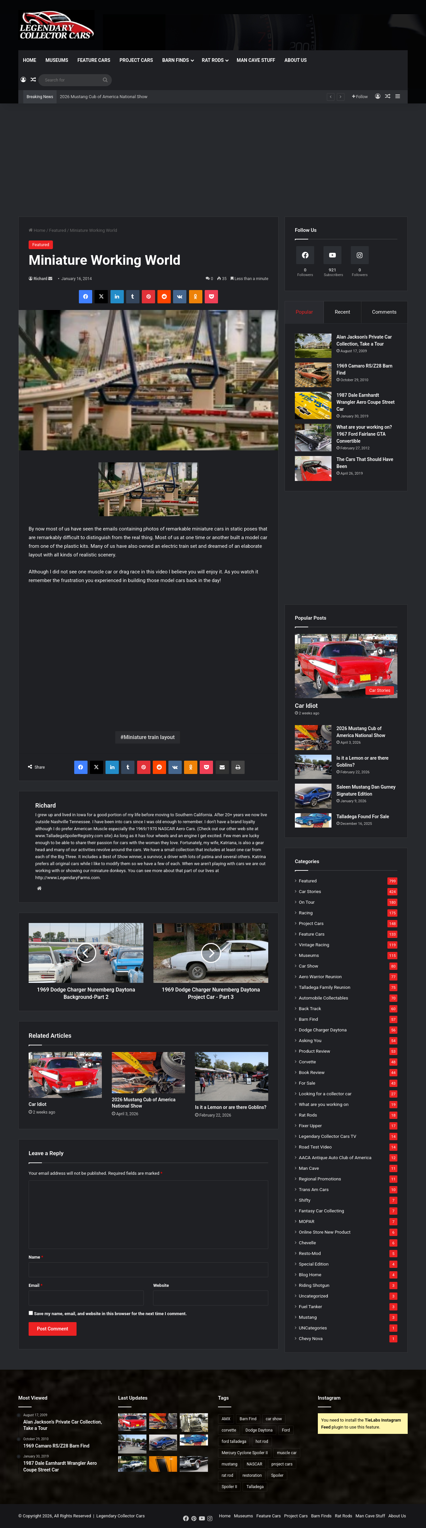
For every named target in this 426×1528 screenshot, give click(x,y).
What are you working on (323, 1104)
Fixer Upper (310, 1125)
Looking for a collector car (325, 1093)
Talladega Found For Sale (362, 816)
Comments (384, 312)
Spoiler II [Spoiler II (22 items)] (229, 1486)
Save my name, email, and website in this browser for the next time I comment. (110, 1313)
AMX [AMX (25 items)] (226, 1419)
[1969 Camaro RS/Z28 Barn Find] (313, 375)
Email (36, 1285)
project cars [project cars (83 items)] (282, 1464)
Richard (40, 278)
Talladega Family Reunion (324, 987)
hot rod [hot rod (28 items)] (262, 1441)
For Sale (307, 1083)
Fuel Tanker (310, 1306)
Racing (306, 912)
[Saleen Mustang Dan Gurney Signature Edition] (313, 796)
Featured (57, 230)
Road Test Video (315, 1146)
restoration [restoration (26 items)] (252, 1475)
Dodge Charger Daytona (323, 1029)
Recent (342, 312)
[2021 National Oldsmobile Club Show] (194, 1464)
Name (36, 1257)
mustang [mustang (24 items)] (229, 1464)
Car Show (308, 966)
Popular (304, 312)
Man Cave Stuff (256, 60)
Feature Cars (94, 60)
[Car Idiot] (65, 1075)
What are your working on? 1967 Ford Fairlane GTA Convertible (364, 434)
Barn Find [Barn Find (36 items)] (248, 1419)
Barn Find (308, 1019)
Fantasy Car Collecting (321, 1210)
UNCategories (313, 1327)
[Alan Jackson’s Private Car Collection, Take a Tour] (313, 346)
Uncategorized (313, 1296)
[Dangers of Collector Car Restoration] (194, 1422)
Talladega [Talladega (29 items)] (255, 1486)
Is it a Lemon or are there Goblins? (230, 1107)
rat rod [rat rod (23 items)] (227, 1475)
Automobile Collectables (323, 997)
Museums (57, 60)
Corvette (307, 1061)
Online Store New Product (324, 1232)
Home (29, 60)
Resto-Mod (310, 1253)
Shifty (305, 1200)
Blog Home (310, 1274)
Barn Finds (175, 60)
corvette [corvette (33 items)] (229, 1430)
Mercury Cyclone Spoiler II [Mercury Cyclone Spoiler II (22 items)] (245, 1453)
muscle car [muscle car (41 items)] (287, 1453)
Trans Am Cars (314, 1189)
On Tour (307, 902)
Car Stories (310, 891)
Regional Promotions (320, 1178)
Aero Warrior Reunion (320, 976)
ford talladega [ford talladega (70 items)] (234, 1441)
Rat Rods (213, 60)
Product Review (314, 1051)
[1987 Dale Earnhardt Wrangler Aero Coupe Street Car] (313, 405)
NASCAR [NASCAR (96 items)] (254, 1464)
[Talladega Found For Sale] (313, 820)
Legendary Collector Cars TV (327, 1136)
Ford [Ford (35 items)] (286, 1430)
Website (161, 1285)
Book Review (311, 1072)
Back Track (310, 1008)
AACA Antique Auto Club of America (335, 1157)
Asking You (310, 1040)
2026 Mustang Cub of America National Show (103, 96)
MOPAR (306, 1221)
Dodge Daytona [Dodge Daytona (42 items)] (259, 1430)
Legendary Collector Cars (121, 1515)
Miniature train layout (149, 737)
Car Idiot (37, 1104)
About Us (296, 60)
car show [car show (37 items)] (274, 1419)
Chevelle (307, 1242)
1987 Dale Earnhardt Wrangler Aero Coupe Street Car (365, 402)
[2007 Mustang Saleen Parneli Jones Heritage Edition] (163, 1464)
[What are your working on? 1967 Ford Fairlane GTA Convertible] (313, 437)
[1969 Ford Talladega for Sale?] (132, 1464)
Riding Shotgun (314, 1285)
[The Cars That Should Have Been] (313, 468)
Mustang (308, 1317)
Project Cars (136, 60)
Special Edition (313, 1264)
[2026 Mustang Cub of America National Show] (148, 1072)
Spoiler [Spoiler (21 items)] (277, 1475)
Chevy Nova (310, 1338)
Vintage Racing (314, 944)
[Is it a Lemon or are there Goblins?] (231, 1076)
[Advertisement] (213, 160)
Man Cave (309, 1168)
